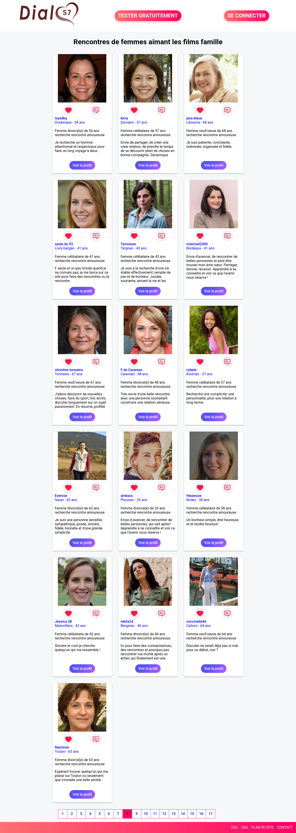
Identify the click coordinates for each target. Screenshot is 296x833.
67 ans (77, 374)
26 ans (142, 500)
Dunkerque (63, 122)
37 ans (207, 374)
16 (201, 814)
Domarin (127, 122)
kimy (124, 118)
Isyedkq (61, 118)
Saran (59, 500)
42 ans (80, 626)
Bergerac (127, 626)
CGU (244, 827)
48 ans (143, 374)
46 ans (142, 626)
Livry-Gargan (64, 248)
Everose (61, 496)
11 (155, 814)
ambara (126, 496)
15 (192, 814)
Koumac (192, 374)
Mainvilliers (64, 626)
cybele (191, 370)
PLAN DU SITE (262, 827)
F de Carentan (131, 370)
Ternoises (128, 244)
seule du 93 (64, 244)
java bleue (194, 118)
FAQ (234, 827)
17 (210, 814)
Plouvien (127, 500)
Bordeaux (193, 248)
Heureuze (193, 496)
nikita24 (127, 621)
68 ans (208, 122)
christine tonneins (69, 370)
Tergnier (127, 248)
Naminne (62, 747)
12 (164, 814)
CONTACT (285, 827)
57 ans (142, 122)
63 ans (71, 500)
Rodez (191, 500)
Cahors (192, 626)
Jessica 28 (63, 621)
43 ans (141, 248)
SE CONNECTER (247, 16)
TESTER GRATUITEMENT (148, 16)
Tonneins (62, 374)
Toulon (60, 751)
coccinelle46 (196, 621)
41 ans (82, 248)
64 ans (205, 626)
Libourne (193, 122)
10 (146, 814)
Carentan (128, 374)
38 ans (204, 500)
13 (173, 814)
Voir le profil (82, 165)
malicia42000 (197, 244)
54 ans (79, 122)
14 (183, 814)
